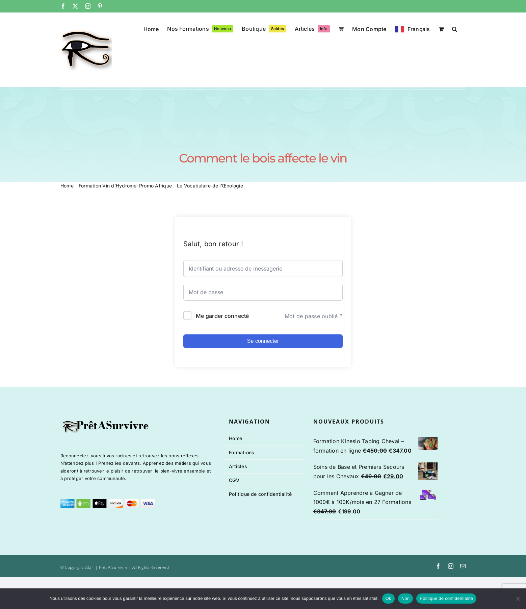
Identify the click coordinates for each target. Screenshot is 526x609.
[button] (454, 28)
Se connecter (263, 341)
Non (405, 598)
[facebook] (438, 566)
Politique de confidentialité (446, 598)
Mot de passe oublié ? (313, 316)
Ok (388, 598)
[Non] (517, 598)
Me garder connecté (222, 315)
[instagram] (450, 566)
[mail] (463, 566)
